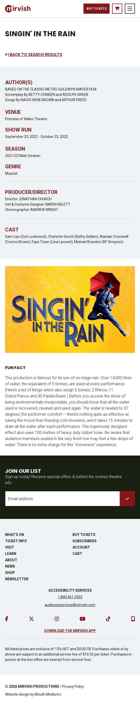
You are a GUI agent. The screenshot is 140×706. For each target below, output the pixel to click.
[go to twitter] (31, 618)
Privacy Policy (73, 686)
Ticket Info (16, 541)
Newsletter (16, 579)
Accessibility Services (70, 590)
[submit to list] (127, 498)
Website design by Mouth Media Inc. (33, 694)
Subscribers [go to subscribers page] (85, 541)
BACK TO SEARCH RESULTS (33, 54)
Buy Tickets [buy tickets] (96, 8)
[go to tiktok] (108, 618)
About (11, 560)
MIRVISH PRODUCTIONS (38, 686)
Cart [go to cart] (77, 554)
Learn (10, 554)
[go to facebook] (6, 618)
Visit (9, 547)
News (10, 566)
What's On (14, 535)
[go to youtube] (82, 618)
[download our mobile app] (133, 618)
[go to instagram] (57, 618)
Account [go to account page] (81, 547)
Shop (10, 573)
